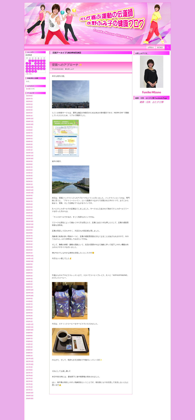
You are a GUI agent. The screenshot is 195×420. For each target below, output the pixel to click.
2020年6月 (29, 273)
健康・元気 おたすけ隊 (151, 102)
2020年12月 (29, 255)
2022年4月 (29, 210)
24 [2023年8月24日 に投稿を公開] (35, 68)
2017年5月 (29, 378)
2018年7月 (29, 338)
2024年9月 (29, 127)
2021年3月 (29, 247)
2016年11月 (29, 395)
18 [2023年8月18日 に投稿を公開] (38, 66)
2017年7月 (29, 373)
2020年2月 (29, 284)
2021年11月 (29, 224)
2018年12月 (29, 324)
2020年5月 (29, 275)
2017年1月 (29, 390)
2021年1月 (29, 253)
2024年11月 (29, 121)
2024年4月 (29, 141)
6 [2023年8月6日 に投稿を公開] (44, 61)
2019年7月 (29, 304)
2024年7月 (29, 133)
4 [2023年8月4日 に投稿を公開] (38, 61)
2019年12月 (29, 290)
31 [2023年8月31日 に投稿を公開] (35, 71)
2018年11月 (29, 327)
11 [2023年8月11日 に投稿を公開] (38, 63)
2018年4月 (29, 347)
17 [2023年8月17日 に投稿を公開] (35, 66)
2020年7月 (29, 270)
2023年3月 (29, 178)
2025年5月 (29, 104)
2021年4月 (29, 244)
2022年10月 (29, 193)
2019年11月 (29, 292)
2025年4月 (29, 107)
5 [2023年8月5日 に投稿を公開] (41, 61)
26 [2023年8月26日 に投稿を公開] (41, 68)
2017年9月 (29, 367)
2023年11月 (29, 155)
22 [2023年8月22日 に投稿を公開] (30, 68)
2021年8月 (29, 233)
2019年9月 (29, 298)
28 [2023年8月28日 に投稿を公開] (27, 71)
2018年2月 (29, 353)
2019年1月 (29, 321)
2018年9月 (29, 332)
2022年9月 (29, 195)
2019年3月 (29, 315)
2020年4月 (29, 278)
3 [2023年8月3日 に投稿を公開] (35, 61)
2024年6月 (29, 135)
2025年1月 (29, 115)
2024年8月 (29, 130)
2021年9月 (29, 230)
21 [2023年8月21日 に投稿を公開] (27, 68)
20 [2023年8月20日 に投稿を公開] (44, 66)
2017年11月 (29, 361)
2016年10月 (29, 398)
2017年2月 (29, 387)
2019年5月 (29, 310)
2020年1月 (29, 287)
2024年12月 (29, 118)
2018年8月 (29, 335)
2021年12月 (29, 221)
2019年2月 (29, 318)
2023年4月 (29, 175)
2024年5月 (29, 138)
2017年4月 (29, 381)
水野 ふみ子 (70, 69)
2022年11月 (29, 190)
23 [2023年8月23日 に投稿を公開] (32, 68)
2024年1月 (29, 150)
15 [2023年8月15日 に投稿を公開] (30, 66)
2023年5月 (29, 173)
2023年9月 (29, 161)
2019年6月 (29, 307)
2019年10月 (29, 295)
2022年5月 (29, 207)
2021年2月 (29, 250)
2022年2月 (29, 215)
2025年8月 (29, 96)
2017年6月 (29, 375)
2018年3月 (29, 350)
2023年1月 (29, 184)
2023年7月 (29, 167)
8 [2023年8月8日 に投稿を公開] (29, 63)
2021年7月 (29, 235)
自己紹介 (160, 47)
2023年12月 (29, 153)
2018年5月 (29, 344)
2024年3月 (29, 144)
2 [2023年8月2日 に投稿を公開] (32, 61)
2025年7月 (29, 98)
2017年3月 (29, 384)
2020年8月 (29, 267)
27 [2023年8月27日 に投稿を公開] (44, 68)
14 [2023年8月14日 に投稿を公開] (27, 66)
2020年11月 (29, 258)
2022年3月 (29, 213)
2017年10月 (29, 364)
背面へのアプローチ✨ (67, 64)
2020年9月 (29, 264)
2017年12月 (29, 358)
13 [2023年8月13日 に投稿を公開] (44, 63)
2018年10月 (29, 330)
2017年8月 (29, 370)
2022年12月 (29, 187)
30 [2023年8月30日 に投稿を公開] (32, 71)
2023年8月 (29, 164)
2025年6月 (29, 101)
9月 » (30, 74)
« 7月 (26, 74)
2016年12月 (29, 392)
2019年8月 (29, 301)
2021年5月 (29, 241)
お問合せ (151, 47)
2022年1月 (29, 218)
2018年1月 (29, 355)
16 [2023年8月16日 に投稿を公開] (32, 66)
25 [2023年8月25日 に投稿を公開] (38, 68)
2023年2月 (29, 181)
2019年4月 (29, 313)
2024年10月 (29, 124)
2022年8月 (29, 198)
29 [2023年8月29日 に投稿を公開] (30, 71)
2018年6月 (29, 341)
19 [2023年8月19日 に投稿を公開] (41, 66)
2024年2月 (29, 147)
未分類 (28, 89)
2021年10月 (29, 227)
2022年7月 (29, 201)
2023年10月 (29, 158)
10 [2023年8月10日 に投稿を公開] (35, 63)
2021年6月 (29, 238)
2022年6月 (29, 204)
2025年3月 (29, 110)
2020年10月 (29, 261)
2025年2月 (29, 113)
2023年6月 (29, 170)
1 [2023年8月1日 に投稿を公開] (29, 61)
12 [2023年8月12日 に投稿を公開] (41, 63)
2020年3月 (29, 281)
